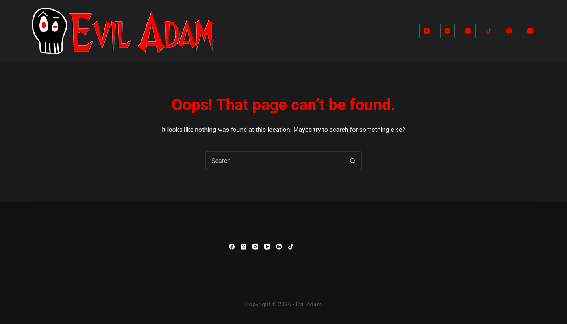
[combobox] (274, 160)
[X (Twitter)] (243, 247)
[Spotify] (468, 31)
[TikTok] (489, 31)
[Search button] (352, 161)
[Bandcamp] (447, 31)
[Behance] (279, 247)
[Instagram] (530, 31)
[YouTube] (426, 31)
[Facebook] (509, 31)
